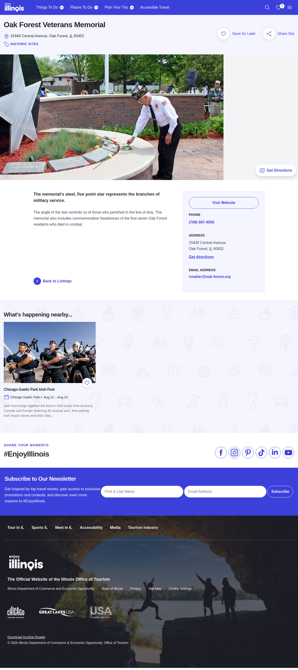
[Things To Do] (62, 7)
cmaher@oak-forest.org (211, 276)
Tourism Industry (143, 525)
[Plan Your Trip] (132, 7)
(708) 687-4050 (202, 221)
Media (115, 525)
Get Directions (275, 172)
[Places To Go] (96, 7)
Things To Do (47, 7)
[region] (267, 7)
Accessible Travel (154, 7)
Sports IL (40, 525)
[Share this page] (269, 35)
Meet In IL (63, 525)
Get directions (202, 256)
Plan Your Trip (116, 7)
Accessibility (91, 525)
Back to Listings (53, 283)
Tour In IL (15, 525)
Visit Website (224, 203)
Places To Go (81, 7)
